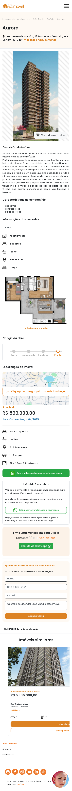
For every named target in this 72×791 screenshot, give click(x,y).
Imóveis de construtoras (16, 19)
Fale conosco (9, 754)
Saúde (51, 19)
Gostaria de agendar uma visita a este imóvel (36, 605)
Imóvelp (21, 784)
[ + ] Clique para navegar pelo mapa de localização (36, 391)
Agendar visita (36, 616)
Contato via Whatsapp (36, 546)
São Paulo (39, 19)
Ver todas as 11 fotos (50, 135)
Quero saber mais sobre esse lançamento (36, 473)
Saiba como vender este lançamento (36, 510)
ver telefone (47, 538)
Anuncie (6, 749)
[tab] (8, 227)
